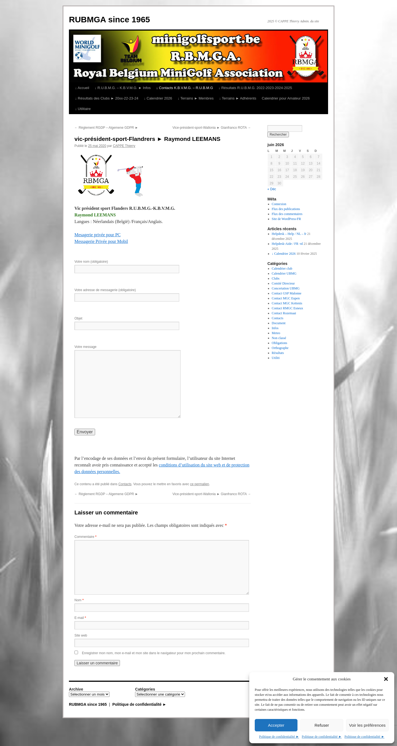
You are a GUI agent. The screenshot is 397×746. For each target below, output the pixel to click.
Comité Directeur (283, 283)
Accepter (276, 725)
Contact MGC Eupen (286, 298)
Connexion (279, 204)
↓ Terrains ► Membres (195, 98)
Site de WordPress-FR (286, 219)
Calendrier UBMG (284, 273)
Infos (275, 328)
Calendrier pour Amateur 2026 (286, 98)
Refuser (322, 725)
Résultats (278, 353)
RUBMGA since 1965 (109, 19)
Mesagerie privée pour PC (97, 234)
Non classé (279, 338)
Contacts (124, 484)
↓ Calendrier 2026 (158, 98)
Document (279, 323)
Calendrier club (282, 268)
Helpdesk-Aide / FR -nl (287, 244)
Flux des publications (286, 209)
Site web (80, 635)
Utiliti (276, 358)
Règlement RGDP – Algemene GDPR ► (106, 128)
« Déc (271, 189)
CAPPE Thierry (124, 146)
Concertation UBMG (286, 288)
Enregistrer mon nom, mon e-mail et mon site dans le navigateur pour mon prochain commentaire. (154, 653)
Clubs (276, 278)
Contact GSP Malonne (287, 293)
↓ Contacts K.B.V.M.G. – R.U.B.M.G (184, 88)
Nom (79, 600)
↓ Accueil (82, 88)
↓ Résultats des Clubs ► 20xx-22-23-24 (106, 98)
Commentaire (85, 537)
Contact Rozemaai (284, 313)
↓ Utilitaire (83, 109)
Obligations (279, 343)
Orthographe (280, 348)
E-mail (80, 618)
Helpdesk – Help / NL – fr (289, 234)
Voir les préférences (367, 725)
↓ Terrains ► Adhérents (237, 98)
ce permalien (199, 484)
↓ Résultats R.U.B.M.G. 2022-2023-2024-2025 (255, 88)
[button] (386, 679)
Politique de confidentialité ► (279, 737)
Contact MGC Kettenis (287, 303)
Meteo (276, 333)
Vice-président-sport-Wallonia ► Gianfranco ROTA (212, 128)
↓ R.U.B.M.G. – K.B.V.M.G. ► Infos (123, 88)
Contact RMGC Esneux (287, 308)
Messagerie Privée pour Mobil (101, 241)
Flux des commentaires (287, 214)
